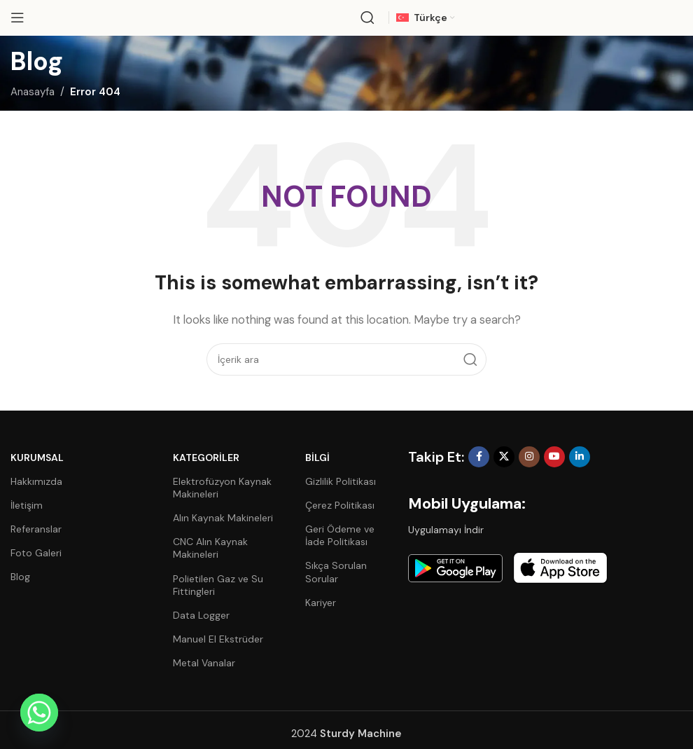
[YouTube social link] (554, 456)
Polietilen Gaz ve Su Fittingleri (218, 585)
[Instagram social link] (529, 456)
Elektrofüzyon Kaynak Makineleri (222, 487)
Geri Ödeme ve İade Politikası (339, 535)
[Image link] (455, 568)
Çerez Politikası (339, 505)
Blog (20, 576)
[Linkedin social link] (579, 456)
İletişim (26, 505)
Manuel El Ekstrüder (218, 639)
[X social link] (503, 456)
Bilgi (317, 457)
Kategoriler (206, 457)
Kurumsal (37, 457)
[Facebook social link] (478, 456)
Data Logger (201, 615)
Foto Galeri (36, 553)
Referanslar (36, 529)
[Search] (368, 18)
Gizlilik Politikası (340, 481)
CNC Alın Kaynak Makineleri (210, 548)
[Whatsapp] (39, 712)
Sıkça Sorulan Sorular (336, 571)
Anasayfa (32, 92)
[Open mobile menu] (17, 18)
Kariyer (320, 602)
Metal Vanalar (204, 663)
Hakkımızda (36, 481)
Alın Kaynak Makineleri (223, 517)
